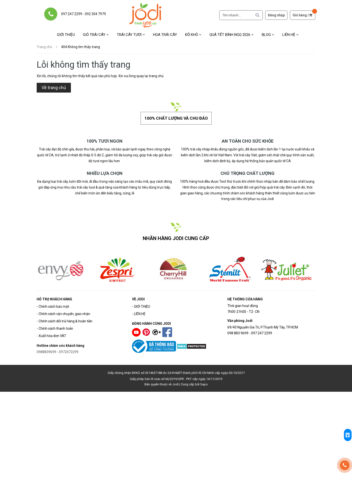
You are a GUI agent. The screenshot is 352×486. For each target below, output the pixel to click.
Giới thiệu (66, 34)
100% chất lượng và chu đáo (176, 117)
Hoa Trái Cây (165, 34)
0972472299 (68, 350)
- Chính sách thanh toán (55, 327)
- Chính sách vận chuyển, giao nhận (63, 312)
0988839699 (46, 350)
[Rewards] (345, 434)
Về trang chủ (54, 87)
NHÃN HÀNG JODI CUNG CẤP (176, 236)
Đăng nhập (276, 15)
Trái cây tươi (131, 34)
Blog (268, 34)
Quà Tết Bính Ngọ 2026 (231, 34)
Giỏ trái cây (96, 34)
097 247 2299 (71, 14)
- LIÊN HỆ (138, 312)
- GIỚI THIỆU (141, 305)
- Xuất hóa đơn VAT (51, 334)
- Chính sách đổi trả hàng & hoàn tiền (64, 319)
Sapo (204, 382)
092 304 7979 (95, 14)
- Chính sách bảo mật (53, 305)
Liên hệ (290, 34)
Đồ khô (193, 34)
